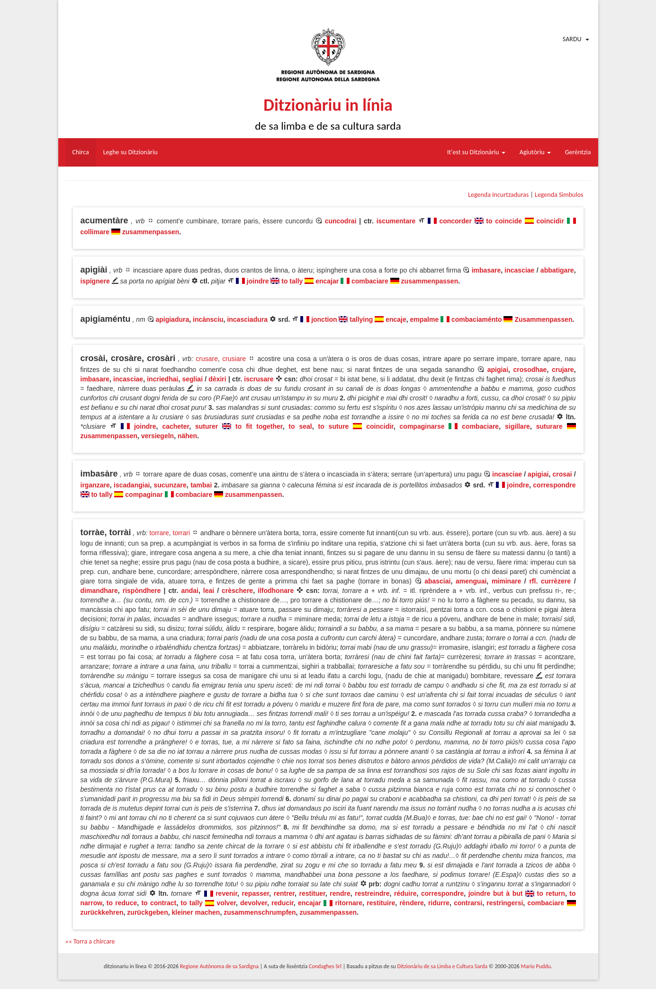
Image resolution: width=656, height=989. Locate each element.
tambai (201, 485)
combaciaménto (476, 319)
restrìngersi (504, 903)
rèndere (411, 903)
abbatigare (557, 270)
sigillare (517, 426)
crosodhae (530, 369)
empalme (424, 319)
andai (189, 590)
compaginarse (422, 426)
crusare (207, 358)
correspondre (554, 485)
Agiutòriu (535, 152)
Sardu (572, 39)
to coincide (504, 221)
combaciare (369, 281)
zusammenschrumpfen (260, 912)
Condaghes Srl (325, 966)
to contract (158, 903)
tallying (361, 319)
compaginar (143, 494)
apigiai (497, 369)
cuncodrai (341, 221)
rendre (340, 893)
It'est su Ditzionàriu (476, 152)
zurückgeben (147, 912)
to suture (333, 426)
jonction (324, 319)
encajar (327, 281)
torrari (181, 533)
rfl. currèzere (550, 581)
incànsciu (208, 319)
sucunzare (170, 485)
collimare (95, 232)
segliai (192, 379)
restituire (381, 903)
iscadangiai (132, 485)
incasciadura (247, 319)
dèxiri (217, 379)
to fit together (258, 426)
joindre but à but (495, 893)
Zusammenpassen (543, 319)
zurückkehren (102, 912)
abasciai (437, 581)
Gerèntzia (578, 152)
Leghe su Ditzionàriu (130, 152)
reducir (282, 903)
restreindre (372, 893)
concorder (455, 221)
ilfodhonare (276, 590)
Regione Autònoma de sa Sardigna (219, 966)
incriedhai (162, 379)
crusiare (234, 358)
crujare (563, 369)
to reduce (122, 903)
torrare (159, 533)
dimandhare (99, 590)
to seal (300, 426)
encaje (396, 319)
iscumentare (396, 221)
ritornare (349, 903)
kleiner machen (195, 912)
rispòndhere (142, 590)
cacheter (175, 426)
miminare (506, 581)
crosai (562, 474)
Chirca (80, 152)
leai (208, 590)
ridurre (438, 903)
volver (225, 903)
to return (551, 893)
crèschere (237, 590)
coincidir (550, 221)
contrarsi (468, 903)
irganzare (95, 485)
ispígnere (95, 281)
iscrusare (258, 379)
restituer (312, 893)
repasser (256, 893)
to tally (292, 281)
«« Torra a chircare (90, 941)
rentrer (284, 893)
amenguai (471, 581)
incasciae (519, 270)
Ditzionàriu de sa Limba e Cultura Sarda (442, 966)
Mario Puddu (536, 966)
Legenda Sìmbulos (559, 195)
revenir (226, 893)
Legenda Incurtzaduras (498, 195)
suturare (549, 426)
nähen (187, 436)
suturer (206, 426)
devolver (253, 903)
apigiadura (172, 319)
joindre (258, 281)
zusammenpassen (151, 232)
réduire (405, 893)
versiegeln (157, 436)
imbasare (486, 270)
